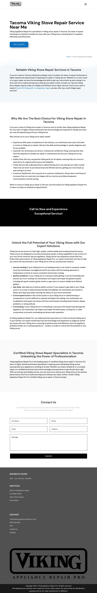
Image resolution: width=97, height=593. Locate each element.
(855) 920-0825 (15, 522)
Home (68, 57)
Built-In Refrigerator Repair (19, 490)
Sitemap (13, 532)
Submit (48, 456)
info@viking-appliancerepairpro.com (23, 519)
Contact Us (13, 529)
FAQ (11, 526)
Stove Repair (14, 500)
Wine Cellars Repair (17, 497)
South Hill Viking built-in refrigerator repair (33, 88)
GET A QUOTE (18, 44)
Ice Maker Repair (16, 494)
